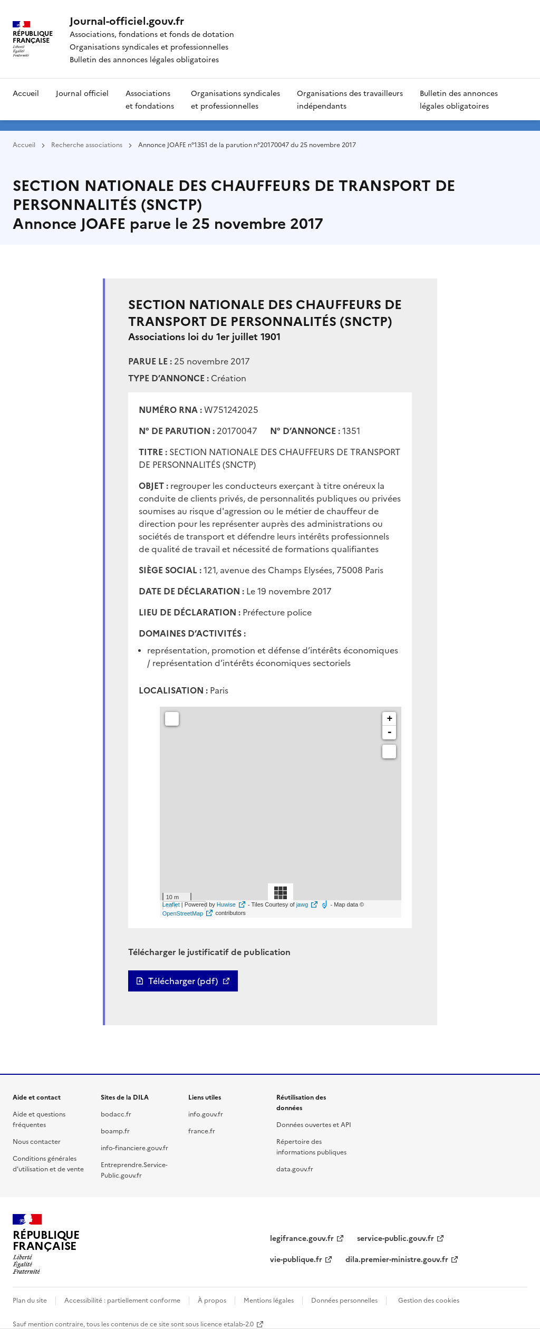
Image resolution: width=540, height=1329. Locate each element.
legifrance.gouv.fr (302, 1237)
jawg (302, 904)
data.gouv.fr (294, 1168)
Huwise (226, 904)
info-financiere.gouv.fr (134, 1147)
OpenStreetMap (183, 913)
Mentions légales (269, 1299)
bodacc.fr (116, 1113)
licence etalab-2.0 (227, 1323)
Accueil (26, 93)
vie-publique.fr (296, 1259)
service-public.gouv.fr (395, 1237)
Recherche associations (86, 144)
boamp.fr (115, 1130)
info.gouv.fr (205, 1113)
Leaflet (171, 904)
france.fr (201, 1130)
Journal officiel (82, 93)
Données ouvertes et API (313, 1124)
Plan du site (30, 1299)
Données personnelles (344, 1299)
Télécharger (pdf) (183, 981)
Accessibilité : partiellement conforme (122, 1299)
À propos (212, 1299)
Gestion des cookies (428, 1299)
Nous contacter (37, 1141)
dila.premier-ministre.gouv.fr (396, 1259)
